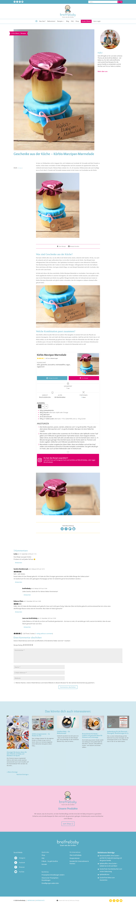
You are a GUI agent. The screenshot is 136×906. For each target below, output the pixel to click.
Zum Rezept (61, 246)
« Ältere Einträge (12, 772)
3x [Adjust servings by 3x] (46, 406)
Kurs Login (97, 21)
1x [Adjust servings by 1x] (39, 406)
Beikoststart (51, 21)
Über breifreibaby (75, 855)
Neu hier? (42, 21)
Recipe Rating (18, 645)
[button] (38, 358)
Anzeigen (20, 168)
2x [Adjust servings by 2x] (43, 406)
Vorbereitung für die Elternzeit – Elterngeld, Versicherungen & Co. (118, 732)
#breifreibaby (48, 462)
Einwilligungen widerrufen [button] (50, 883)
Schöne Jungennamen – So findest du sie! (41, 735)
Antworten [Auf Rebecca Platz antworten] (18, 612)
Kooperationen (75, 858)
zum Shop (67, 824)
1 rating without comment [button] (43, 634)
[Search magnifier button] (121, 2)
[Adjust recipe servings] (81, 397)
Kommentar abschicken (68, 687)
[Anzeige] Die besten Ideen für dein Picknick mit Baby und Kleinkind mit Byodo (17, 754)
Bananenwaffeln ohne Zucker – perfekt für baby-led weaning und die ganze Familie (111, 858)
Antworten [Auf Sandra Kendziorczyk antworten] (18, 582)
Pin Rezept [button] (84, 378)
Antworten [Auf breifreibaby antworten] (27, 595)
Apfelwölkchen (104, 874)
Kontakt (44, 864)
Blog (67, 21)
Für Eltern (16, 33)
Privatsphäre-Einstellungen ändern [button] (53, 875)
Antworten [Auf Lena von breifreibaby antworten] (27, 627)
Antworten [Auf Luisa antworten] (18, 563)
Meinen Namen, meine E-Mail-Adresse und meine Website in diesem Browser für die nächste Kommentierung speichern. (55, 683)
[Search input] (103, 2)
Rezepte (60, 21)
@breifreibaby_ (83, 460)
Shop (77, 21)
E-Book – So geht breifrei (50, 861)
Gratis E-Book (86, 21)
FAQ (72, 21)
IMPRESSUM (31, 900)
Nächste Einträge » (23, 774)
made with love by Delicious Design (68, 900)
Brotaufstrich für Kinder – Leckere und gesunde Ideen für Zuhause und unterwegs (92, 735)
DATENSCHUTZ (40, 900)
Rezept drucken (73, 246)
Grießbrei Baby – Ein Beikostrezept (63, 732)
